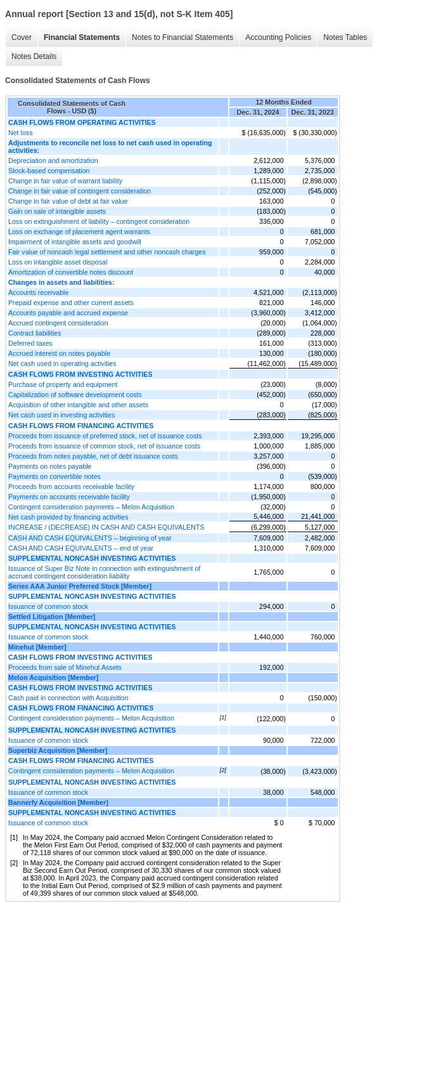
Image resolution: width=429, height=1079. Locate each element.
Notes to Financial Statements (182, 37)
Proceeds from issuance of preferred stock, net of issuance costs (105, 436)
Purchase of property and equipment (62, 384)
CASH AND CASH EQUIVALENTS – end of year (80, 548)
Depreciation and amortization (53, 160)
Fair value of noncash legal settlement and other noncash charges (107, 252)
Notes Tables (345, 37)
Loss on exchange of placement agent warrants (79, 231)
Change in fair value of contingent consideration (79, 191)
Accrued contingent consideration (58, 323)
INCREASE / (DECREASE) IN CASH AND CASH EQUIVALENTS (106, 527)
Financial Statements (82, 37)
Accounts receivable (38, 292)
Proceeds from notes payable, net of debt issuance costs (93, 456)
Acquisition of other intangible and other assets (78, 405)
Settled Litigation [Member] (51, 616)
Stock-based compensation (49, 170)
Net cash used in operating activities (62, 363)
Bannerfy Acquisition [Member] (58, 802)
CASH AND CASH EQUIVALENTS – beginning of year (89, 538)
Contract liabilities (34, 333)
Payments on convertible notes (54, 476)
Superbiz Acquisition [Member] (58, 750)
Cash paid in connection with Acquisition (68, 698)
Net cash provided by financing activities (68, 517)
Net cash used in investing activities (61, 415)
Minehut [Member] (37, 647)
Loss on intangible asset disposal (57, 262)
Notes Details (33, 56)
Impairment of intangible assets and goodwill (74, 241)
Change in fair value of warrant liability (65, 181)
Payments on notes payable (50, 466)
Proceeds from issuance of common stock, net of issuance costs (104, 446)
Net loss (20, 132)
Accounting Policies (278, 37)
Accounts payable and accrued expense (68, 313)
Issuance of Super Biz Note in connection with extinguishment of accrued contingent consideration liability (104, 572)
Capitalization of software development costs (75, 394)
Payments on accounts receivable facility (69, 496)
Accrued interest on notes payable (59, 353)
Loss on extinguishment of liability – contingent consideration (98, 221)
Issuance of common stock (48, 606)
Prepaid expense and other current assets (71, 302)
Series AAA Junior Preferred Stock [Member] (79, 586)
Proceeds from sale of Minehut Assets (65, 667)
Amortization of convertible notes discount (70, 272)
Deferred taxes (30, 343)
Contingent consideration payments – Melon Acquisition (91, 507)
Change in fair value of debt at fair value (67, 201)
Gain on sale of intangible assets (57, 211)
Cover (21, 37)
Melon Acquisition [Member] (53, 677)
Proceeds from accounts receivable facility (71, 486)
